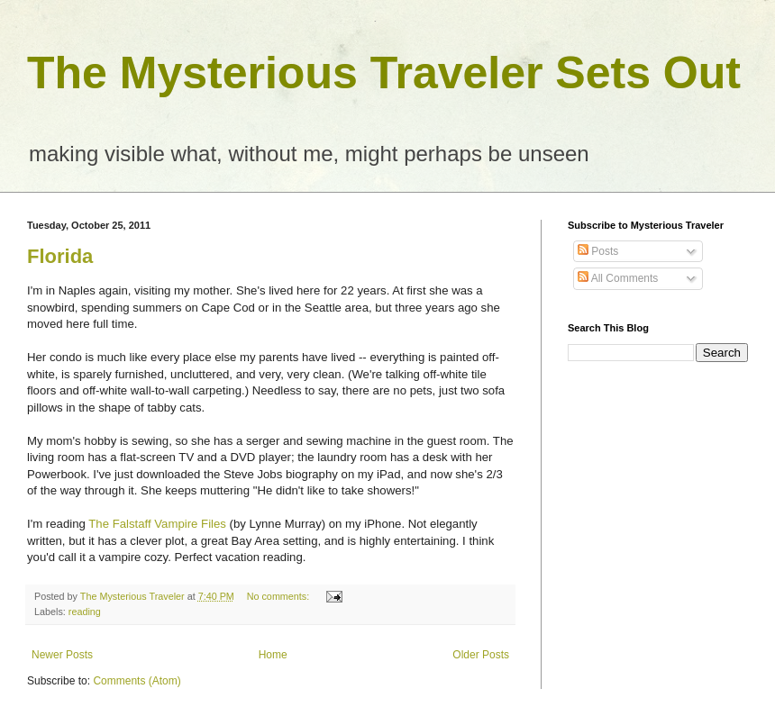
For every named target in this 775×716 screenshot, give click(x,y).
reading (84, 611)
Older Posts (480, 654)
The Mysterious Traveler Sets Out (384, 73)
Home (273, 654)
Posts (598, 251)
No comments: (280, 596)
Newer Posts (62, 654)
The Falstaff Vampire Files (157, 523)
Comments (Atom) (136, 681)
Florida (60, 256)
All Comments (618, 278)
